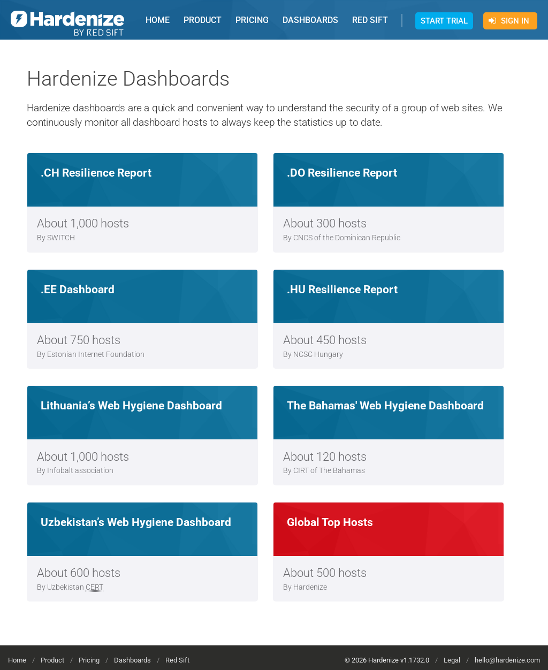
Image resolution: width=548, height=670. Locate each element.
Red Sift (177, 660)
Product (52, 660)
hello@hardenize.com (507, 660)
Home (17, 660)
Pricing (89, 660)
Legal (452, 660)
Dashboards (132, 660)
